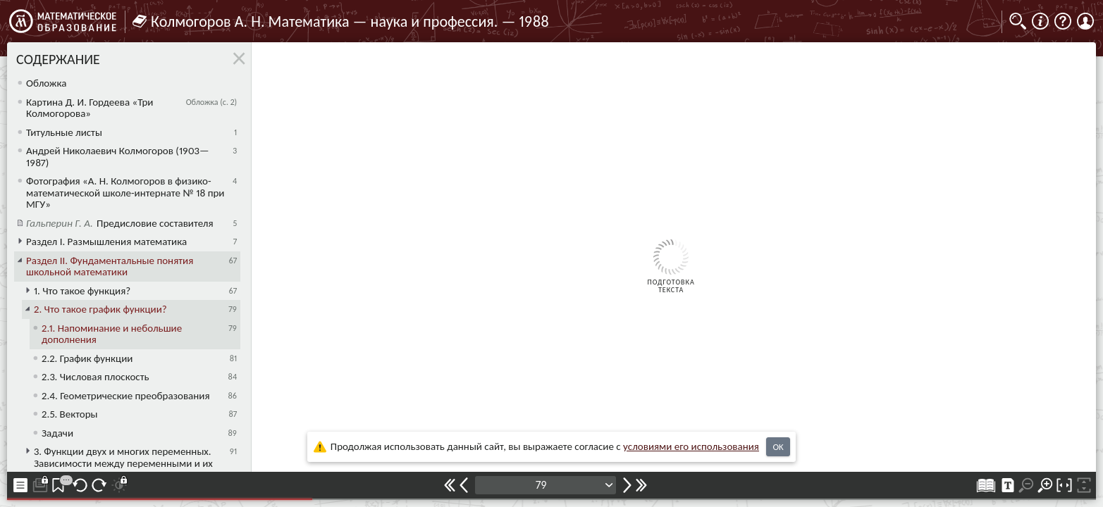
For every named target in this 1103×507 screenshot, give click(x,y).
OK (777, 447)
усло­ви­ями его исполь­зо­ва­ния (691, 446)
